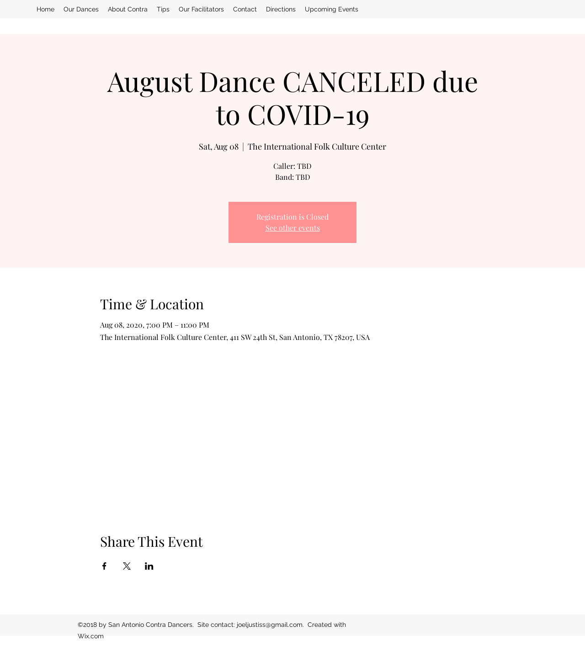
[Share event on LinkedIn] (149, 566)
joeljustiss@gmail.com (270, 624)
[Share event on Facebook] (104, 566)
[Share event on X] (126, 566)
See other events (293, 227)
